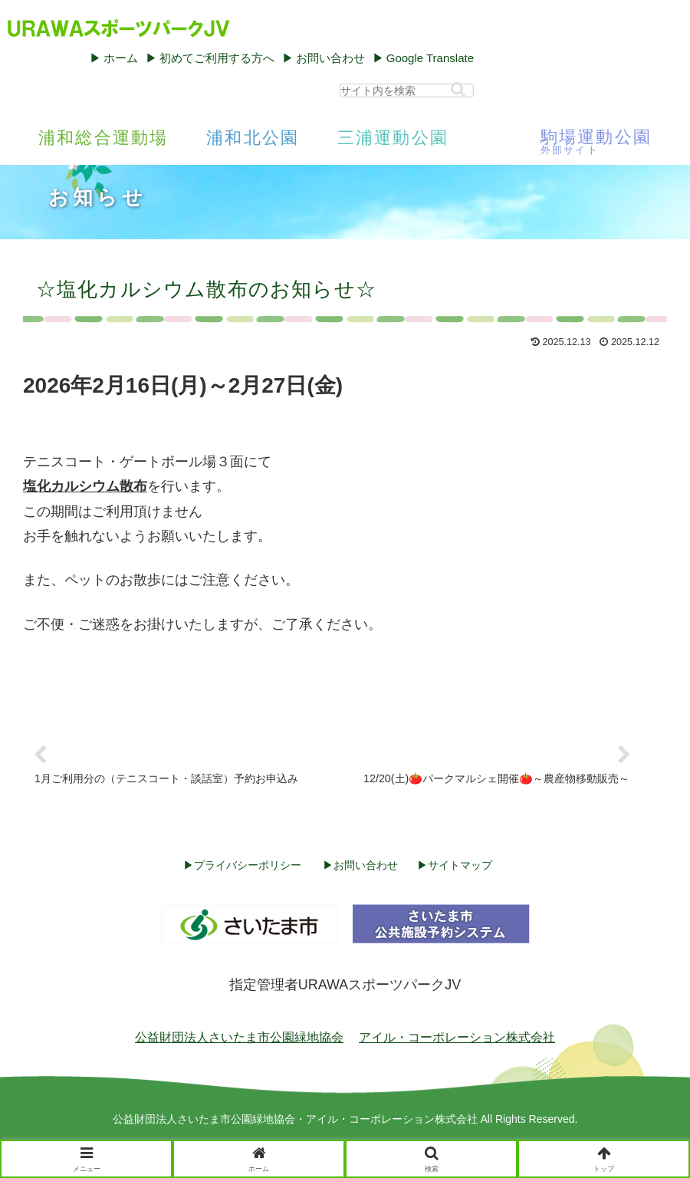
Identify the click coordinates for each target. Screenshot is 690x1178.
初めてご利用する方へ (216, 57)
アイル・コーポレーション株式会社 (457, 1037)
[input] (407, 90)
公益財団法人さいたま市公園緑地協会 (239, 1037)
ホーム (121, 57)
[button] (458, 89)
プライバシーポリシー (247, 865)
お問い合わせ (330, 57)
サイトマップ (460, 865)
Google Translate (430, 57)
